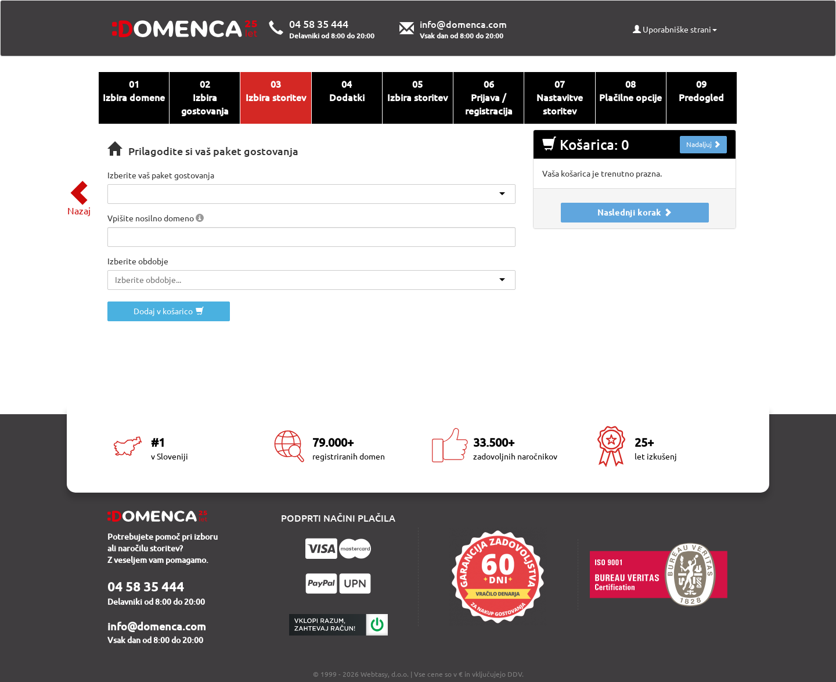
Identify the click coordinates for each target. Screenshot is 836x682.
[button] (200, 218)
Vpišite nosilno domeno (155, 218)
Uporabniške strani (675, 29)
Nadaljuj (703, 144)
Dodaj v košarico (169, 311)
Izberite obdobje (137, 261)
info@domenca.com (463, 24)
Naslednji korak (634, 212)
